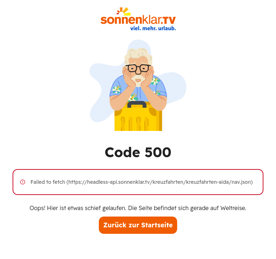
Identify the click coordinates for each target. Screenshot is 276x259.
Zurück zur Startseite (137, 225)
